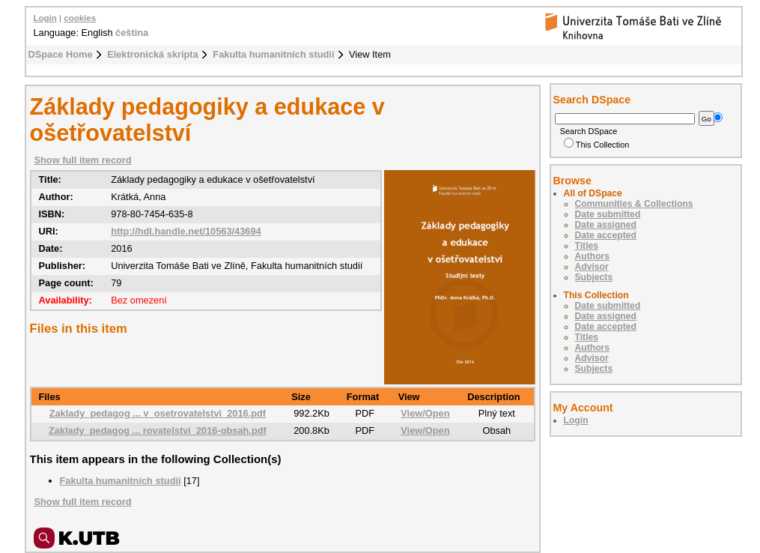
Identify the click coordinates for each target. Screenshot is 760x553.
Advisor (592, 267)
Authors (592, 256)
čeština (131, 32)
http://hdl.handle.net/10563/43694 (186, 231)
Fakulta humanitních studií (273, 54)
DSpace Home (60, 54)
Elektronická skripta (152, 54)
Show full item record (83, 160)
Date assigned (605, 225)
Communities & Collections (634, 204)
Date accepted (605, 235)
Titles (587, 246)
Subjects (594, 277)
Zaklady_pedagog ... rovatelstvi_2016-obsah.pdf (158, 430)
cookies (80, 17)
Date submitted (608, 214)
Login (45, 17)
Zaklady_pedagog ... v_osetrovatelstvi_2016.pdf (157, 413)
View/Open (425, 413)
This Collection (597, 144)
